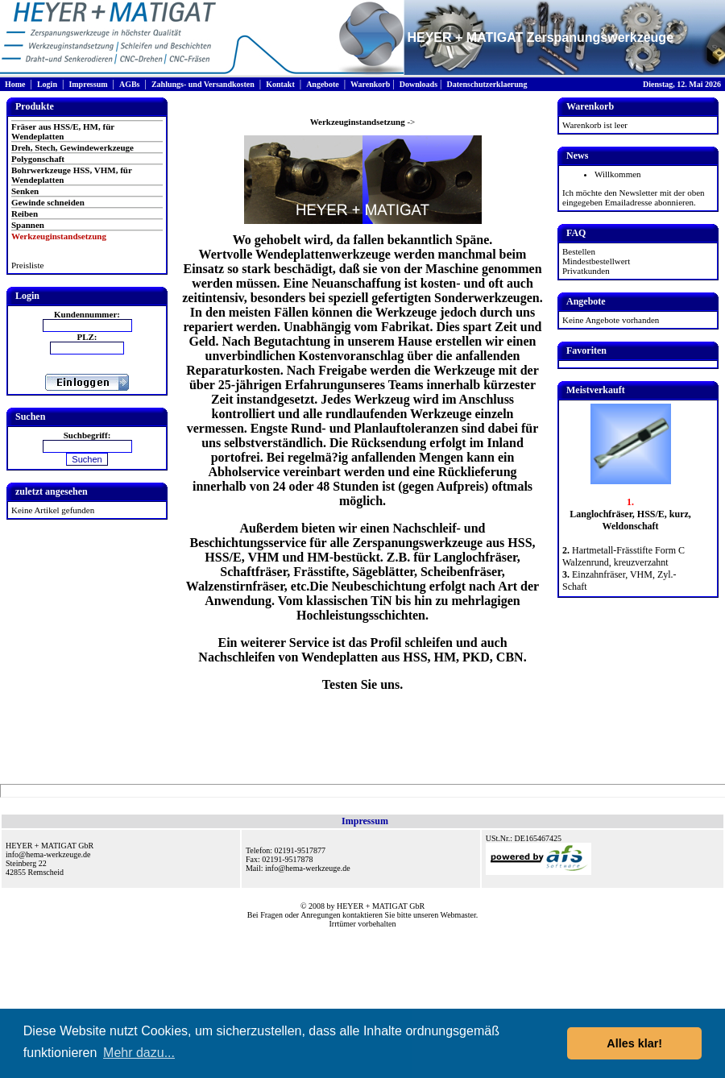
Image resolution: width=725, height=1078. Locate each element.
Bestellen (578, 251)
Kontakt (280, 84)
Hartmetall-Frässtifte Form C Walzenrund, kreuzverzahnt (623, 556)
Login (47, 84)
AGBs (129, 84)
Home (15, 84)
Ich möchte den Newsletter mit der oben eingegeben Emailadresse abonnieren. (633, 197)
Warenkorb (370, 84)
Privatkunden (586, 271)
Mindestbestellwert (596, 261)
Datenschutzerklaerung (486, 84)
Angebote (322, 84)
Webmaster (458, 914)
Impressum (87, 84)
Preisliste (27, 265)
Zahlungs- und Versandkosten (203, 84)
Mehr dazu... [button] (139, 1052)
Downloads (418, 84)
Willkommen (617, 174)
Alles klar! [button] (634, 1043)
